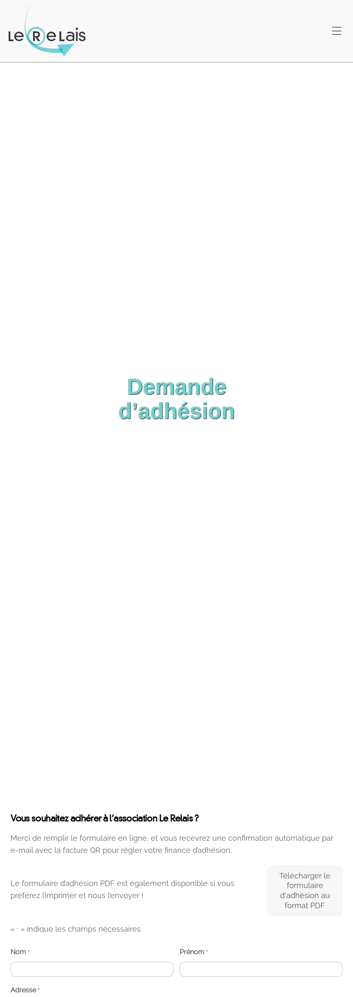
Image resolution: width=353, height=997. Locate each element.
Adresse (24, 990)
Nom (19, 952)
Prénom (193, 952)
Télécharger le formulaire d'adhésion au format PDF (304, 890)
